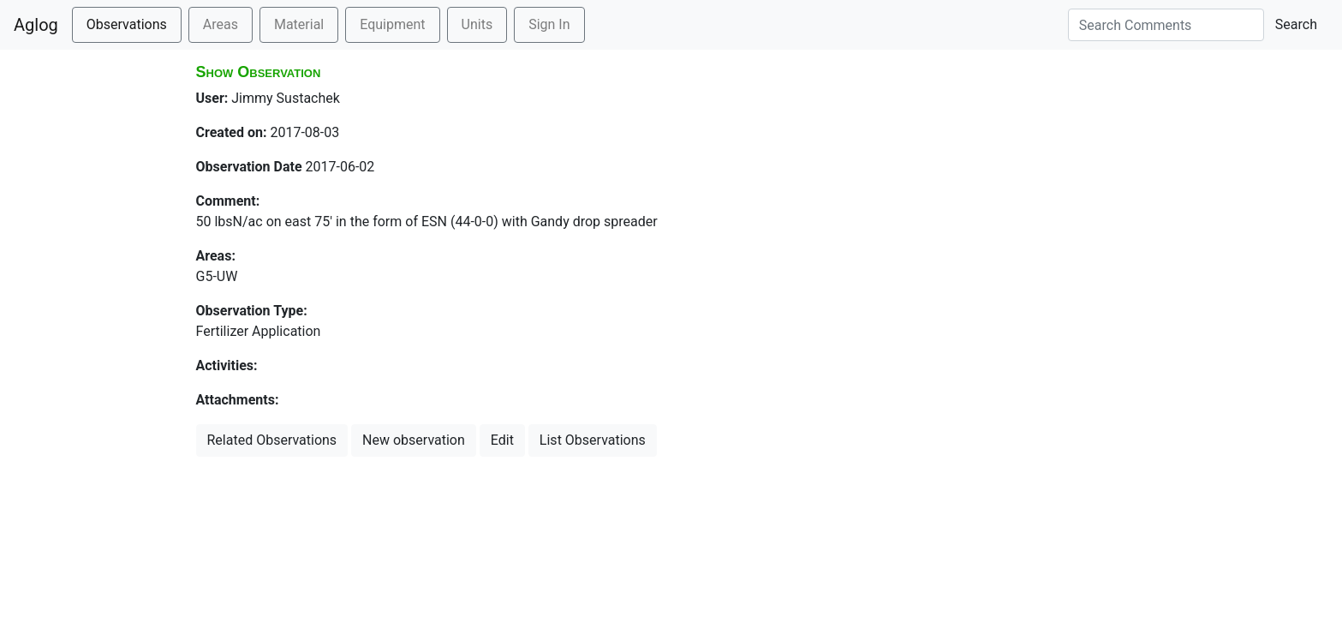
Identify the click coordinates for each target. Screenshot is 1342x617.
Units (477, 24)
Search (1296, 24)
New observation (413, 440)
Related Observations (272, 440)
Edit (502, 440)
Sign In (549, 24)
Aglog (36, 25)
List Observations (593, 440)
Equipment (392, 24)
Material (299, 24)
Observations (126, 24)
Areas (220, 24)
